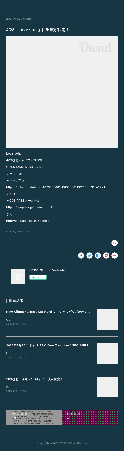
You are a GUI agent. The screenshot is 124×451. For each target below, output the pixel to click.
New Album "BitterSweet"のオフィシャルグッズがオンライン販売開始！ (59, 311)
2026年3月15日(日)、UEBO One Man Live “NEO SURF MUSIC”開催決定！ (61, 345)
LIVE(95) (11, 231)
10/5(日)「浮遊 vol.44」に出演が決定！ (34, 379)
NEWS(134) (24, 231)
